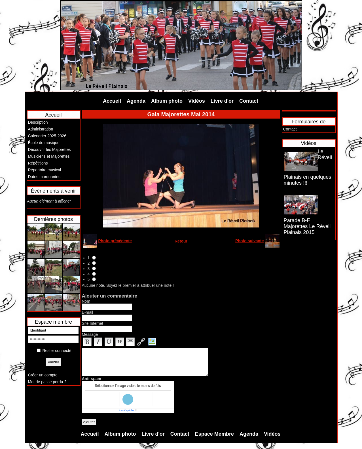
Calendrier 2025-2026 (47, 136)
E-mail (87, 312)
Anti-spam (91, 378)
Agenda (136, 101)
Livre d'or (222, 101)
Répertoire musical (44, 170)
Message (90, 334)
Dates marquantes (44, 176)
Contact (248, 101)
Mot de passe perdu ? (47, 382)
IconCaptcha (126, 410)
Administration (40, 129)
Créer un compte (43, 375)
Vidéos (196, 101)
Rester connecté (56, 350)
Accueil (112, 101)
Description (38, 122)
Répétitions (38, 163)
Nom (86, 301)
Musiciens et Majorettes (49, 156)
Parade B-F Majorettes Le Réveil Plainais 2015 (307, 226)
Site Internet (92, 323)
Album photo (167, 101)
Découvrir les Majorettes (49, 149)
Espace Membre (214, 434)
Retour (181, 241)
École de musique (44, 142)
